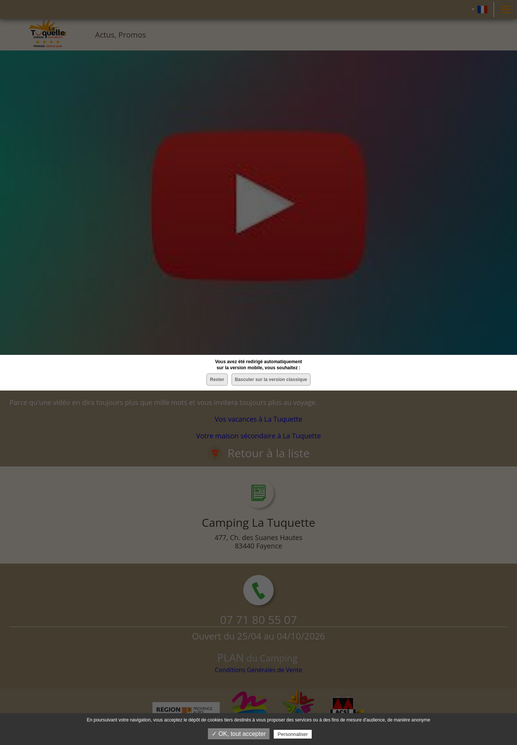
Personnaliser (293, 734)
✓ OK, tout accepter (239, 734)
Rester (217, 379)
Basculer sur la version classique (271, 379)
